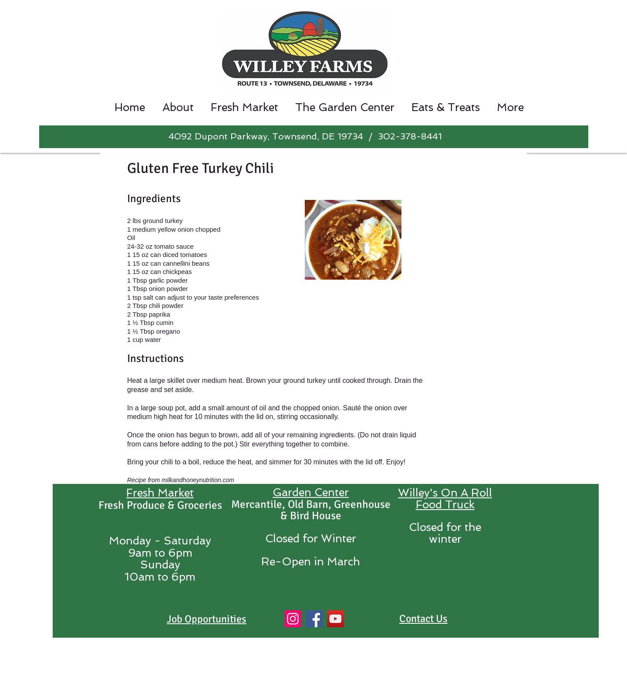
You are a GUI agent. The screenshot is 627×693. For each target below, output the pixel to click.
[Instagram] (292, 618)
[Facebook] (314, 618)
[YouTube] (335, 618)
